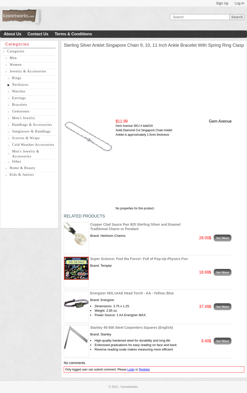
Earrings (19, 98)
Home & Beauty (23, 168)
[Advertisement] (29, 203)
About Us (12, 34)
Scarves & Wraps (26, 138)
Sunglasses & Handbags (31, 131)
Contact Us (38, 34)
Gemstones (21, 111)
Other (16, 161)
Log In (239, 3)
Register (144, 369)
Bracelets (19, 105)
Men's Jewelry (23, 118)
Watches (18, 91)
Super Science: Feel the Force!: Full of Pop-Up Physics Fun (139, 259)
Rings (16, 78)
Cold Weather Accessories (33, 145)
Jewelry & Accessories (28, 71)
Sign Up (222, 3)
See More (222, 238)
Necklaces (20, 85)
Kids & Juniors (22, 174)
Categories (15, 51)
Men (13, 58)
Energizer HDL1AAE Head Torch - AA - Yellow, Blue (132, 293)
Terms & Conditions (73, 34)
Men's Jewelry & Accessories (25, 154)
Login (130, 369)
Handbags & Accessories (32, 125)
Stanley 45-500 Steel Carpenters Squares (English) (131, 327)
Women (15, 64)
